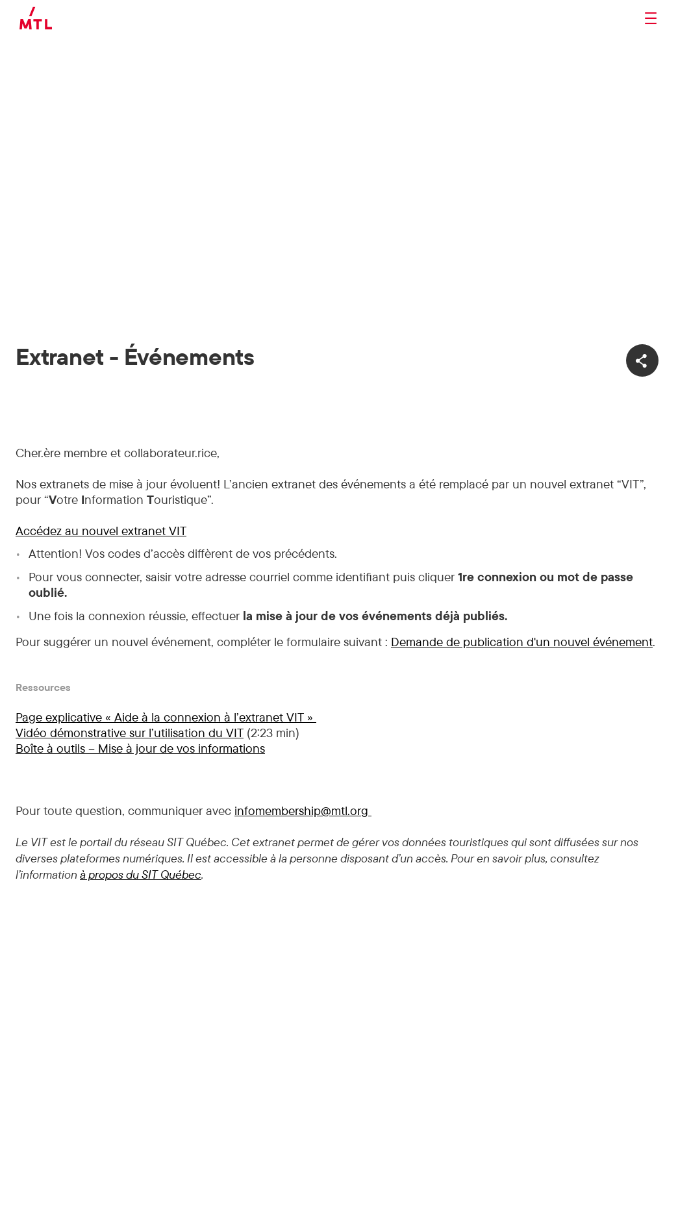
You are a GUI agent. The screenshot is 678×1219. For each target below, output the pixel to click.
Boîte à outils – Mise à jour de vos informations (140, 748)
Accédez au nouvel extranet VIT (101, 530)
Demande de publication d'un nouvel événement (522, 641)
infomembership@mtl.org (302, 810)
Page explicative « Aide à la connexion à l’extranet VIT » (166, 717)
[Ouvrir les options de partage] (642, 360)
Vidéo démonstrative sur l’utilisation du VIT (130, 732)
